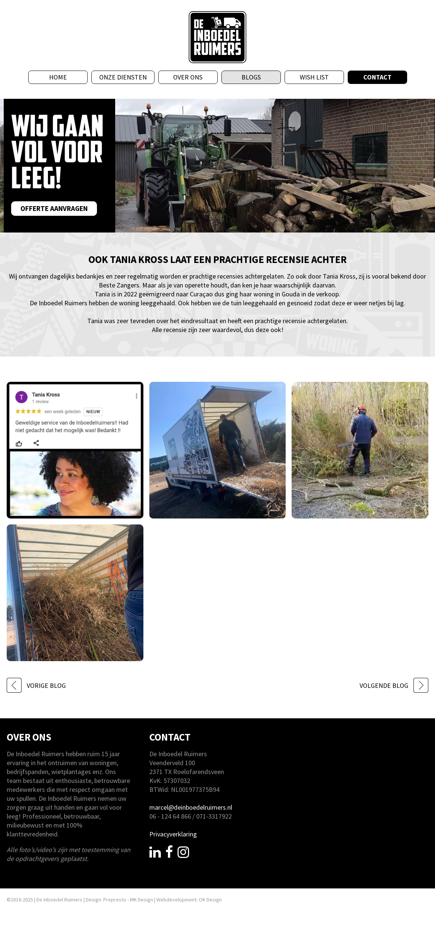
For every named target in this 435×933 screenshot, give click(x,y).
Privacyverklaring (173, 834)
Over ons (187, 77)
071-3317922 (214, 816)
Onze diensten (123, 77)
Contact (377, 77)
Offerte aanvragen (54, 208)
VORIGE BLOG (36, 685)
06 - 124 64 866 (170, 816)
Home (58, 77)
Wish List (314, 77)
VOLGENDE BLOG (394, 685)
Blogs (251, 77)
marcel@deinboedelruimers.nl (190, 807)
